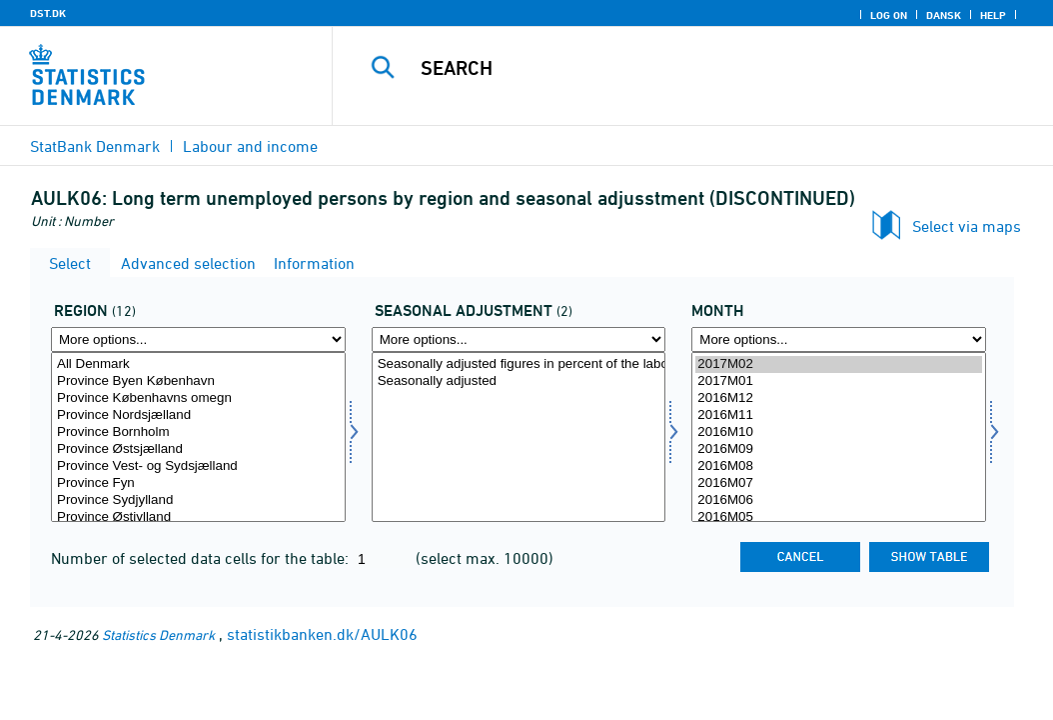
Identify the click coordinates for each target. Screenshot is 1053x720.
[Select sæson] (519, 437)
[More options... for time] (838, 339)
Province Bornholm (198, 432)
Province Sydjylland (198, 500)
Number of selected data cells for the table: (202, 558)
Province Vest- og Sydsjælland (198, 466)
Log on (888, 15)
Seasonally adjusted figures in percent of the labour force (519, 364)
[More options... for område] (198, 339)
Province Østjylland (198, 517)
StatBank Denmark (95, 146)
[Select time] (838, 437)
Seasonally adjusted (519, 381)
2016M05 (838, 517)
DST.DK (48, 13)
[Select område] (198, 437)
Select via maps (966, 226)
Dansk (943, 15)
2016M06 (838, 500)
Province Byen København (198, 381)
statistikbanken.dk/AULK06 (322, 634)
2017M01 (838, 381)
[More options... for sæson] (519, 339)
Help (993, 15)
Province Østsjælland (198, 449)
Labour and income (250, 146)
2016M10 (838, 432)
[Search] (697, 68)
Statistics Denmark (158, 634)
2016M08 (838, 466)
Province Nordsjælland (198, 415)
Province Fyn (198, 483)
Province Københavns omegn (198, 398)
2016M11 (838, 415)
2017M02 (838, 364)
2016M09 (838, 449)
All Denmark (198, 364)
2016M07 (838, 483)
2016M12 (838, 398)
